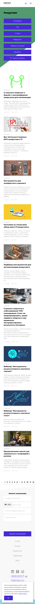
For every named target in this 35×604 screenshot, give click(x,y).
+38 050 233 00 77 (17, 576)
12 (33, 482)
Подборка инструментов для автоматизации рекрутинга (17, 266)
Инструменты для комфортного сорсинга (15, 182)
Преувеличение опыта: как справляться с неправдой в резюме (16, 453)
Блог (17, 561)
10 (27, 482)
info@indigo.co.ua (17, 580)
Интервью (18, 21)
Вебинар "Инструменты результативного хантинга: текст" (17, 413)
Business (17, 52)
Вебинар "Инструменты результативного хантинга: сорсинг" (17, 369)
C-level (17, 33)
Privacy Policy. (23, 593)
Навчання (17, 556)
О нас (17, 541)
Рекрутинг (17, 39)
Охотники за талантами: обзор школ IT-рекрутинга (16, 226)
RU (26, 3)
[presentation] (18, 527)
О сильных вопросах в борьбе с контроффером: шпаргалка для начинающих (17, 95)
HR (17, 27)
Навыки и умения (17, 46)
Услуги (17, 546)
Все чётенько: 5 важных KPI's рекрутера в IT (15, 138)
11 (30, 482)
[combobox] (8, 505)
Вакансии (17, 551)
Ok (8, 598)
